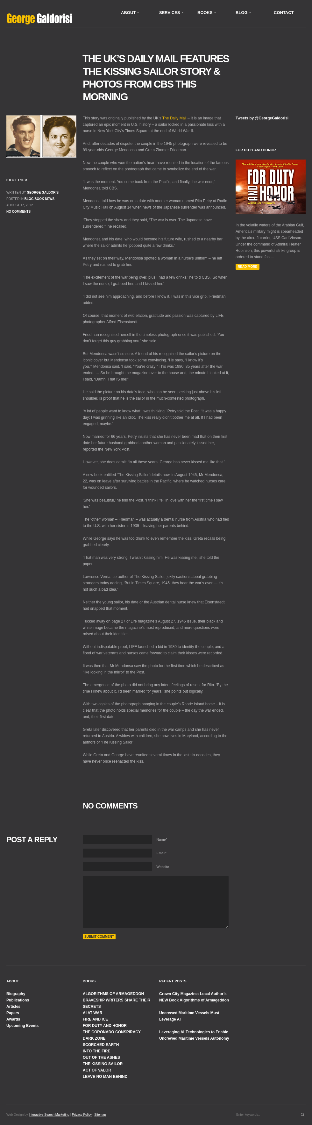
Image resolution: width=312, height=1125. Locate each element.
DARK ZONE (94, 1038)
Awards (13, 1019)
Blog (29, 199)
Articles (13, 1006)
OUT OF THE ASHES (101, 1057)
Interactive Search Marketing (49, 1114)
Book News (44, 199)
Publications (17, 1000)
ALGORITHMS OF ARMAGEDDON (113, 994)
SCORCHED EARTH (101, 1045)
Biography (15, 994)
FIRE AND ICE (95, 1019)
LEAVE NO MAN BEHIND (105, 1076)
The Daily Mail (174, 118)
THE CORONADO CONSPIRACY (112, 1032)
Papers (12, 1013)
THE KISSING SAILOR (103, 1064)
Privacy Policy (82, 1114)
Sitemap (100, 1114)
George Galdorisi (43, 192)
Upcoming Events (22, 1025)
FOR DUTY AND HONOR (105, 1025)
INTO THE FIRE (96, 1051)
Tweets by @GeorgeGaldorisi (262, 118)
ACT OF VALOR (97, 1070)
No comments (18, 211)
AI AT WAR (92, 1013)
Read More (247, 266)
